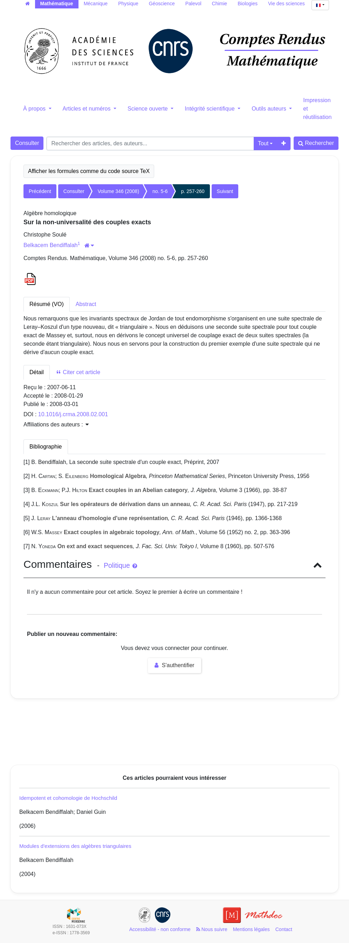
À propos (35, 109)
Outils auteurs (270, 109)
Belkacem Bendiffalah (50, 245)
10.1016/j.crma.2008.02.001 (73, 414)
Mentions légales (251, 929)
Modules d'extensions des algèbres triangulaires (75, 846)
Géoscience (162, 3)
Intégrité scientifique (210, 109)
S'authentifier (174, 665)
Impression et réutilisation (317, 108)
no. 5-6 (160, 191)
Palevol (193, 3)
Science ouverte (148, 109)
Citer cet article (78, 372)
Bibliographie (45, 447)
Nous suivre (211, 929)
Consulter (27, 143)
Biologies (248, 3)
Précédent (40, 191)
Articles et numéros (87, 109)
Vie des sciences (286, 3)
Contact (283, 929)
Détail (36, 372)
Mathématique (56, 3)
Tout (263, 143)
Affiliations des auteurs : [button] (56, 424)
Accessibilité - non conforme (160, 929)
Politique (120, 565)
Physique (128, 3)
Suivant (225, 191)
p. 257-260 (193, 191)
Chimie (219, 3)
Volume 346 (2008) (118, 191)
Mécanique (96, 3)
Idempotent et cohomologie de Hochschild (68, 798)
